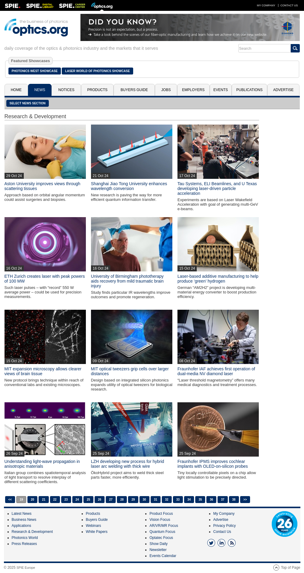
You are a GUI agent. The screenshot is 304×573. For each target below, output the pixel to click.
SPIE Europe (26, 567)
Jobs (166, 90)
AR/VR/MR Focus (163, 526)
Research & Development (32, 532)
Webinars (93, 526)
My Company (266, 5)
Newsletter (158, 550)
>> (245, 499)
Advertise (283, 90)
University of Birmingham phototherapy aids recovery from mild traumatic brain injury (127, 281)
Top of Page (290, 567)
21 (43, 499)
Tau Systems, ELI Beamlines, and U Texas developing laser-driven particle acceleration (217, 188)
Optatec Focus (161, 538)
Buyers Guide (134, 90)
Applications (21, 526)
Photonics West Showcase (35, 71)
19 (21, 499)
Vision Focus (159, 520)
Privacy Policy (224, 526)
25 (88, 499)
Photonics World (25, 538)
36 (211, 499)
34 (189, 499)
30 (144, 499)
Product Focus (161, 513)
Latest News (22, 513)
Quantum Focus (162, 532)
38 (234, 499)
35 (200, 499)
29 (133, 499)
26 (99, 499)
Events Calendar (162, 556)
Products (97, 90)
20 (32, 499)
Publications (249, 90)
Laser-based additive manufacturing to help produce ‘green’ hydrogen (218, 278)
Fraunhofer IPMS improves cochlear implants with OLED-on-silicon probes (212, 464)
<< (10, 499)
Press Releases (24, 544)
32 (166, 499)
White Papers (97, 532)
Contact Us (289, 5)
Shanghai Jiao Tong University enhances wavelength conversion (129, 186)
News (39, 90)
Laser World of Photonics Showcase (97, 71)
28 (122, 499)
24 (77, 499)
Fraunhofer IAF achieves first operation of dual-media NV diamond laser (216, 371)
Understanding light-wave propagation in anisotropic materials (42, 464)
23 (66, 499)
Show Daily (158, 544)
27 (110, 499)
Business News (24, 520)
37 (222, 499)
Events (220, 90)
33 (178, 499)
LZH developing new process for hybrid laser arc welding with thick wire (127, 464)
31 (155, 499)
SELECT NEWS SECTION (27, 103)
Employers (193, 90)
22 (55, 499)
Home (16, 90)
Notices (66, 90)
